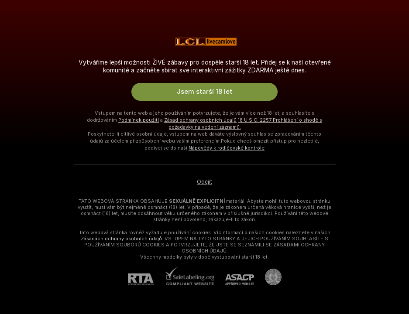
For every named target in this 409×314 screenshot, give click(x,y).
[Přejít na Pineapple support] (268, 277)
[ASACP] (234, 279)
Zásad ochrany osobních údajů (200, 120)
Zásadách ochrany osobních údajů (121, 239)
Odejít (204, 182)
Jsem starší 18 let (204, 92)
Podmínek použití (138, 120)
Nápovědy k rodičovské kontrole (227, 148)
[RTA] (146, 279)
